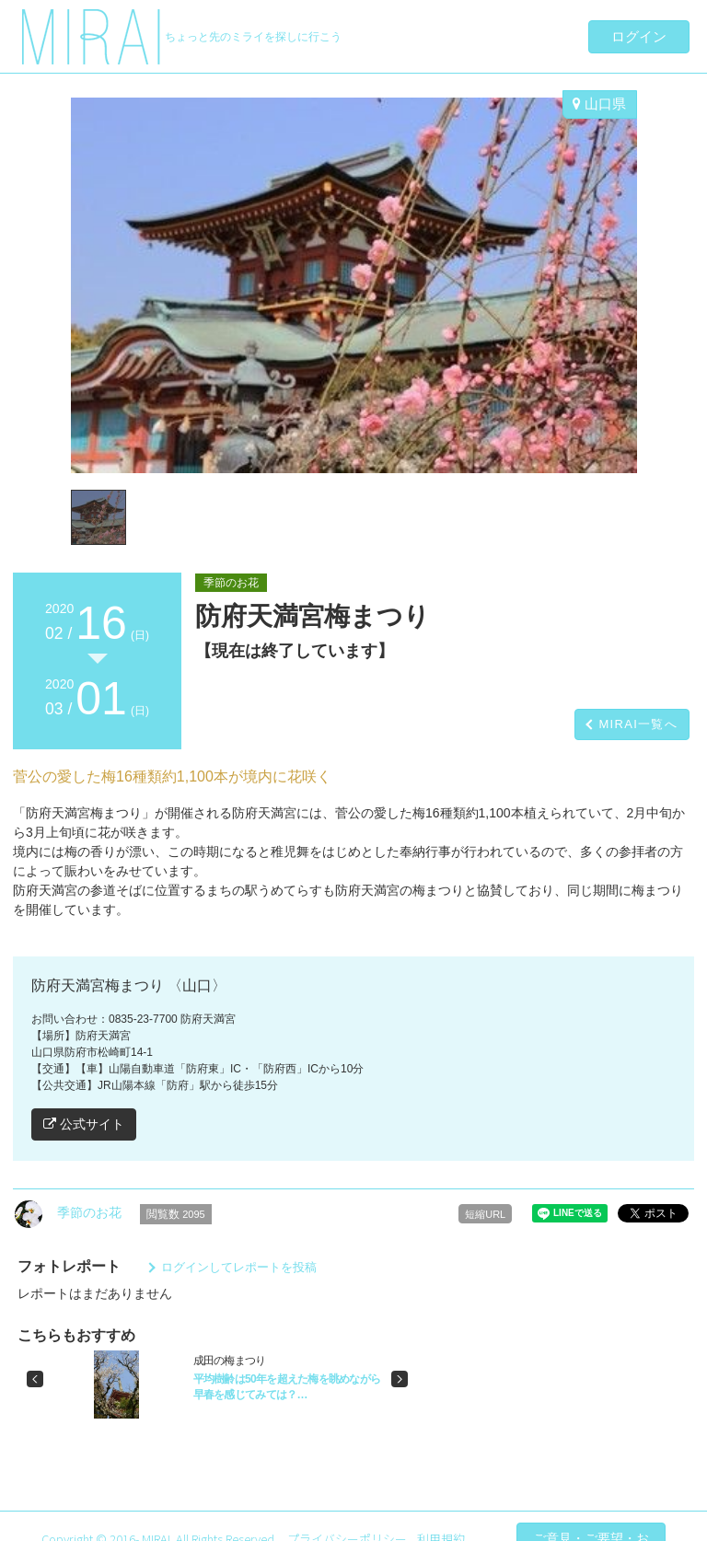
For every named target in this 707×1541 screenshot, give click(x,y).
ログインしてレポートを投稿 (239, 1267)
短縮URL (485, 1214)
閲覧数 (175, 1214)
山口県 (599, 103)
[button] (35, 1379)
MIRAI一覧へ (638, 724)
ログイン (638, 36)
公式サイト (83, 1124)
